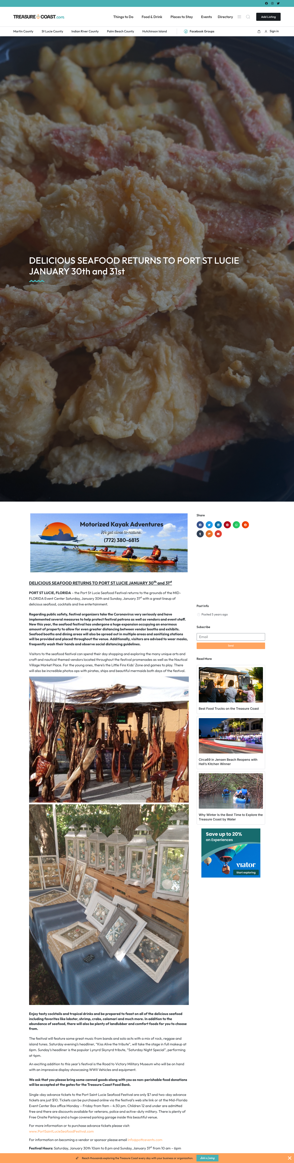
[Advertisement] (231, 568)
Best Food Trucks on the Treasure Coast (229, 708)
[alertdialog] (147, 1158)
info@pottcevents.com (145, 1139)
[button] (259, 31)
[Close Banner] (289, 1158)
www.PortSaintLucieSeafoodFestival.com (61, 1131)
